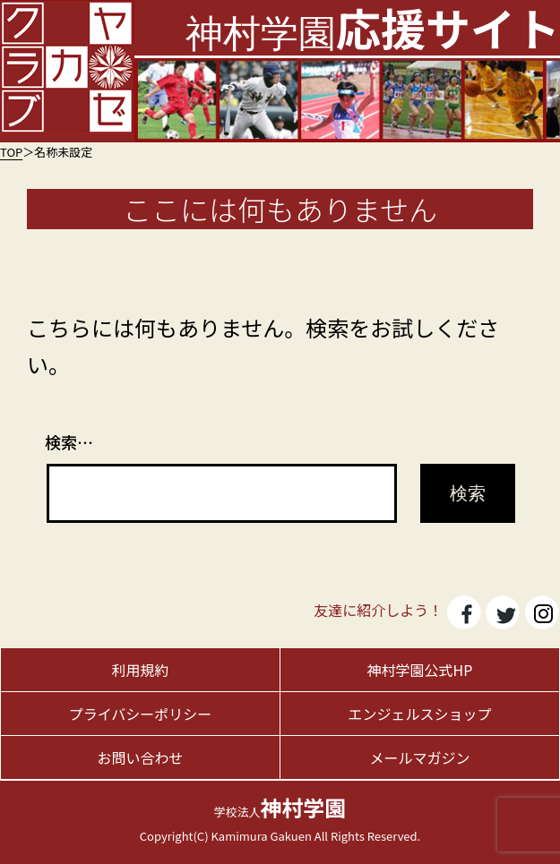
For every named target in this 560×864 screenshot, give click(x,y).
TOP (11, 151)
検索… (69, 441)
